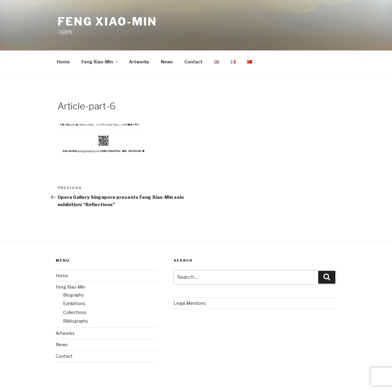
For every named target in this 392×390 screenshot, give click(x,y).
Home (63, 61)
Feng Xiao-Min (107, 21)
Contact (193, 61)
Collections (74, 312)
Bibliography (75, 321)
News (167, 61)
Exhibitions (74, 303)
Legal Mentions (190, 303)
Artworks (139, 61)
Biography (73, 294)
